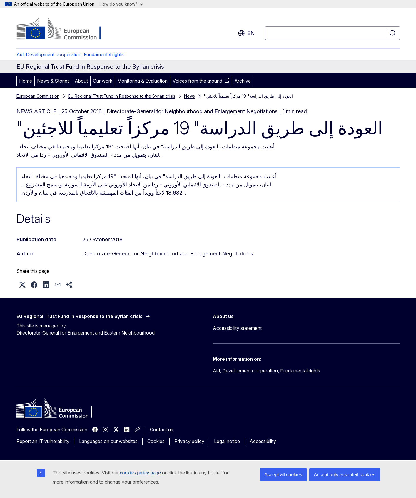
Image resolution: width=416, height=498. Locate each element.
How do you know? (121, 3)
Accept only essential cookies (344, 474)
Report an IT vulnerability (42, 441)
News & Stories (53, 81)
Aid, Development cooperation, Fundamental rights (70, 54)
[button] (22, 284)
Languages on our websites (108, 441)
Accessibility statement (237, 328)
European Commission (37, 95)
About (81, 81)
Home (25, 81)
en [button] (246, 33)
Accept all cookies (283, 474)
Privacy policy (189, 441)
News (189, 95)
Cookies (156, 441)
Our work (102, 81)
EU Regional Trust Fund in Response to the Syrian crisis (121, 95)
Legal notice (227, 441)
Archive (242, 81)
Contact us (161, 429)
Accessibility (263, 441)
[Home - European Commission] (63, 29)
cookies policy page (140, 472)
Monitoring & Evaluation (142, 81)
